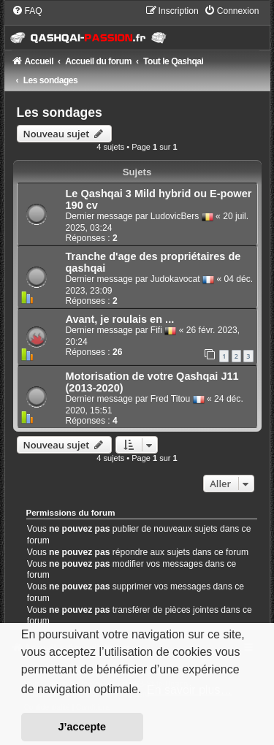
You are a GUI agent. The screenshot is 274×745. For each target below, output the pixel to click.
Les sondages (59, 112)
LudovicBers (175, 216)
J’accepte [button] (82, 727)
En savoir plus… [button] (189, 690)
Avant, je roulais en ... (120, 319)
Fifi (156, 330)
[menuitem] (27, 11)
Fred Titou (170, 399)
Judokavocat (175, 279)
